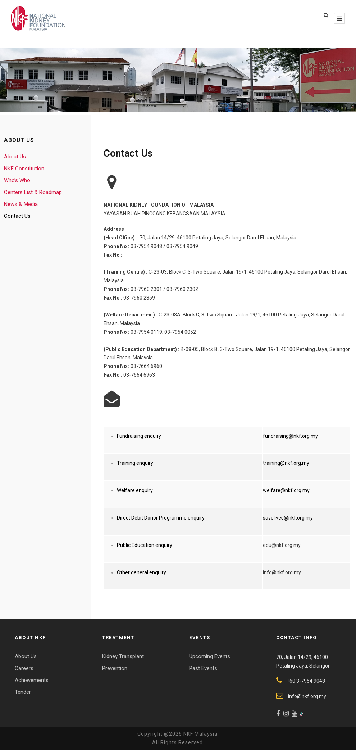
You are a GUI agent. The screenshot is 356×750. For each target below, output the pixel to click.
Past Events (203, 668)
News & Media (21, 204)
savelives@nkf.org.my (288, 518)
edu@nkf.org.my (282, 545)
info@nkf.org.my (282, 572)
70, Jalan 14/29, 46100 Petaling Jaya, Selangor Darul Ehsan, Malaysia (218, 238)
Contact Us (17, 216)
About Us (15, 156)
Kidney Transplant (123, 656)
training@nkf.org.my (286, 463)
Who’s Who (17, 180)
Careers (24, 668)
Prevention (114, 668)
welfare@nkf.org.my (286, 490)
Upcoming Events (209, 656)
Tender (23, 692)
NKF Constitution (24, 168)
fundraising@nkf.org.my (290, 436)
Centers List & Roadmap (33, 192)
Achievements (32, 680)
